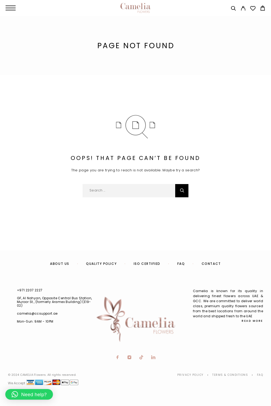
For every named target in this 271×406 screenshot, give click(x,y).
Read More (252, 321)
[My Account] (243, 9)
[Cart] (262, 9)
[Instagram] (130, 357)
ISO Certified (147, 263)
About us (59, 263)
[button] (29, 394)
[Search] (233, 9)
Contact (211, 263)
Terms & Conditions (230, 375)
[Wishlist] (253, 9)
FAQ (181, 263)
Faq (260, 375)
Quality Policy (101, 263)
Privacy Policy (190, 375)
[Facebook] (118, 357)
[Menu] (10, 8)
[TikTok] (141, 357)
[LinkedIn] (153, 357)
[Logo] (135, 8)
